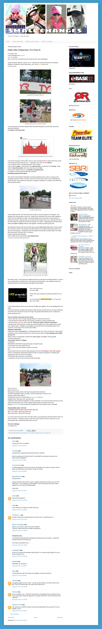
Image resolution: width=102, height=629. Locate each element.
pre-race (22, 55)
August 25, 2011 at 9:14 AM (19, 490)
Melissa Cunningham (18, 524)
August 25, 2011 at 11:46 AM (19, 545)
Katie (13, 505)
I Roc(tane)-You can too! (84, 256)
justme (14, 496)
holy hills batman (24, 432)
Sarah (13, 571)
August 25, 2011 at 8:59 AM (19, 471)
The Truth (72, 205)
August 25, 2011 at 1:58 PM (19, 566)
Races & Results (18, 41)
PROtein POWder (83, 214)
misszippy (15, 451)
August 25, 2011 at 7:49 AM (19, 460)
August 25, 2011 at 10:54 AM (19, 510)
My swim (10, 57)
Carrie (14, 441)
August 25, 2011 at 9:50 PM (19, 575)
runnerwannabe (16, 465)
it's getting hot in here (40, 432)
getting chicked (15, 432)
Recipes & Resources (32, 41)
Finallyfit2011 (16, 550)
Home (8, 41)
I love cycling (31, 432)
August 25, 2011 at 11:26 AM (19, 530)
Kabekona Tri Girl (17, 604)
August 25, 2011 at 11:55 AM (19, 556)
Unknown (14, 580)
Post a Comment (14, 614)
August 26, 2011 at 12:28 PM (19, 599)
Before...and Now (47, 41)
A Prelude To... (16, 515)
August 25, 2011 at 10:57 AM (19, 519)
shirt (53, 299)
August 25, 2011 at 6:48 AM (19, 445)
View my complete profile (75, 198)
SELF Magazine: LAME (84, 224)
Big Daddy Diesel (17, 476)
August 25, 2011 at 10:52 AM (19, 500)
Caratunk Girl (16, 404)
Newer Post (11, 617)
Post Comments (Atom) (21, 620)
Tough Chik (34, 397)
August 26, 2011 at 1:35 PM (19, 610)
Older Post (60, 617)
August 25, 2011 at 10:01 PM (19, 586)
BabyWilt (14, 561)
